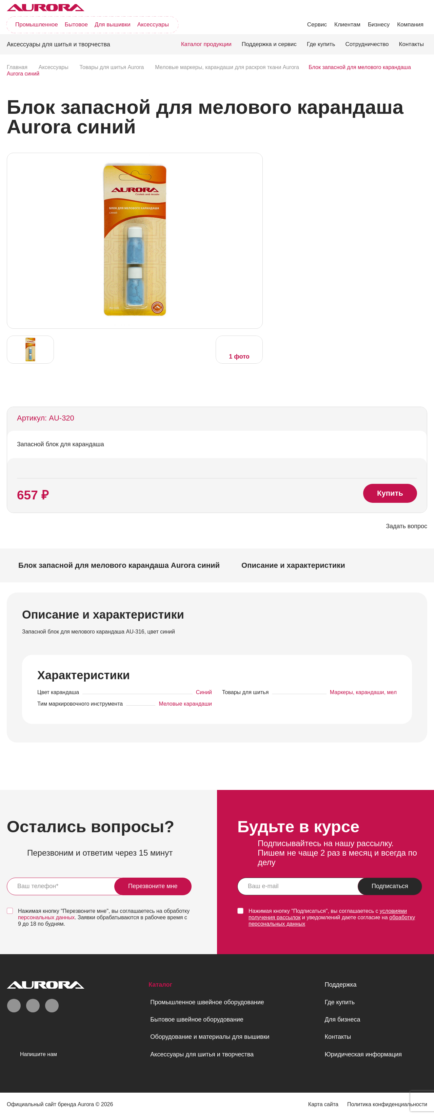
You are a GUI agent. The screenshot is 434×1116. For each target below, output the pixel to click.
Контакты (411, 44)
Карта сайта (323, 1104)
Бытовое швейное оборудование (196, 1019)
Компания (410, 24)
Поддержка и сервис (269, 44)
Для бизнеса (342, 1019)
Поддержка (340, 984)
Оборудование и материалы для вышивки (209, 1036)
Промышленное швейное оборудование (207, 1002)
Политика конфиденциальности (387, 1104)
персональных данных (46, 917)
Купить (390, 493)
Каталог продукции (206, 44)
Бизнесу (379, 24)
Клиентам (347, 24)
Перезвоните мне (153, 886)
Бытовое (76, 24)
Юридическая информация (363, 1054)
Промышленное (36, 24)
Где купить (321, 44)
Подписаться (390, 886)
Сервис (317, 24)
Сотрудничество (367, 44)
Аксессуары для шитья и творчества (202, 1054)
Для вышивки (113, 24)
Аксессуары (153, 24)
